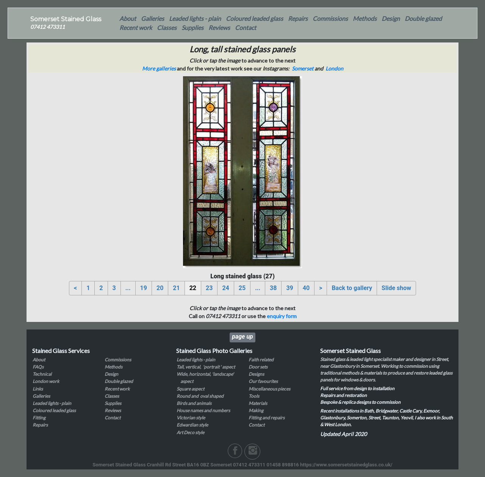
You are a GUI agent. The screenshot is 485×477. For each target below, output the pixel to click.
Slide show (396, 288)
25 (242, 288)
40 (306, 288)
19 (143, 288)
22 (192, 288)
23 (209, 288)
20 (159, 288)
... (128, 288)
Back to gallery (352, 288)
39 (289, 288)
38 (273, 288)
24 (225, 288)
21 (176, 288)
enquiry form (282, 316)
